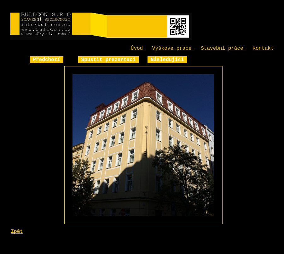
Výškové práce (173, 48)
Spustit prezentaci (108, 60)
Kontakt (263, 48)
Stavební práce (223, 48)
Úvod (138, 48)
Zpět (17, 231)
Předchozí (46, 60)
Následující (167, 60)
